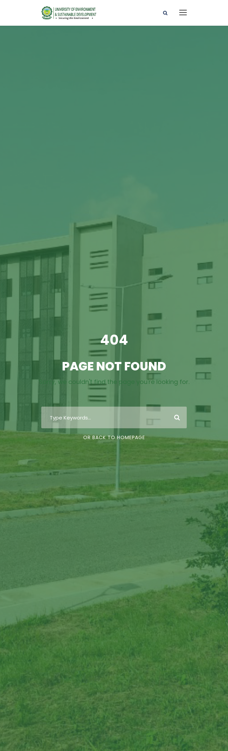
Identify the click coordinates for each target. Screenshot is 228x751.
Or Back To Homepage (114, 437)
